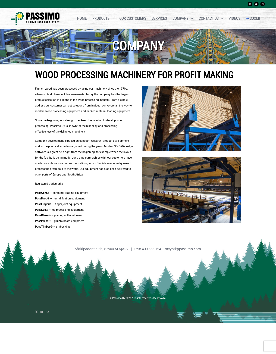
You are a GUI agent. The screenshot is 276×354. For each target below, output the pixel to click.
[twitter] (250, 4)
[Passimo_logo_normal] (35, 13)
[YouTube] (41, 312)
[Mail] (47, 312)
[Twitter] (36, 312)
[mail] (262, 4)
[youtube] (256, 4)
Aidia (163, 298)
